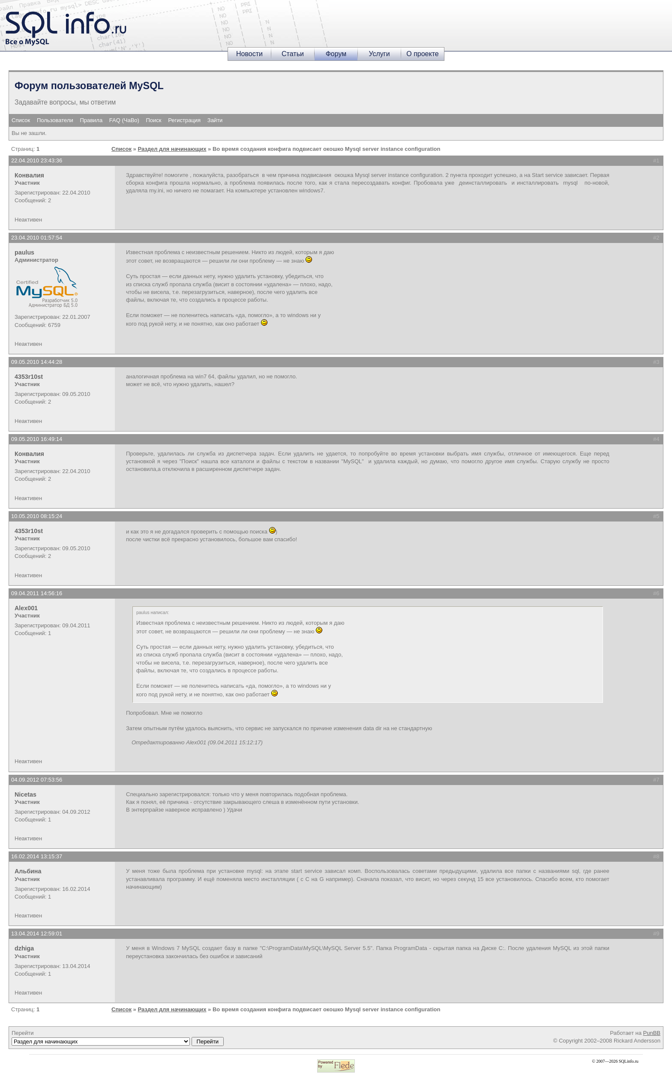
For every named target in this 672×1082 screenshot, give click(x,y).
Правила (91, 120)
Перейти (118, 1038)
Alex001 (26, 608)
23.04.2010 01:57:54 (36, 237)
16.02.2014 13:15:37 (36, 856)
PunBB (651, 1033)
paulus (24, 252)
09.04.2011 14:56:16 (36, 593)
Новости (249, 53)
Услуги (379, 53)
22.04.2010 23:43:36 (36, 160)
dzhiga (24, 948)
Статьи (293, 53)
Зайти (215, 120)
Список (21, 120)
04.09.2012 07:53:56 (36, 779)
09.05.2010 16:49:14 (36, 439)
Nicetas (25, 794)
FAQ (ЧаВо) (124, 120)
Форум (336, 53)
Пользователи (55, 120)
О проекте (422, 53)
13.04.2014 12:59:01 (36, 933)
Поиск (154, 120)
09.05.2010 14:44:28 (36, 362)
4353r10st (29, 376)
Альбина (28, 871)
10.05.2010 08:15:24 (36, 516)
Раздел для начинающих (172, 149)
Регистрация (184, 120)
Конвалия (29, 175)
